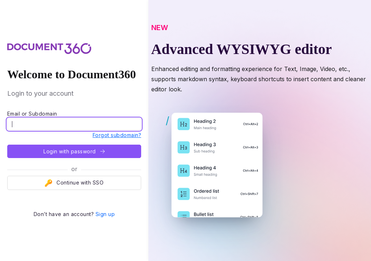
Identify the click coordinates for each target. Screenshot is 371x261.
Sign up (105, 214)
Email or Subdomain (32, 114)
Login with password (74, 151)
